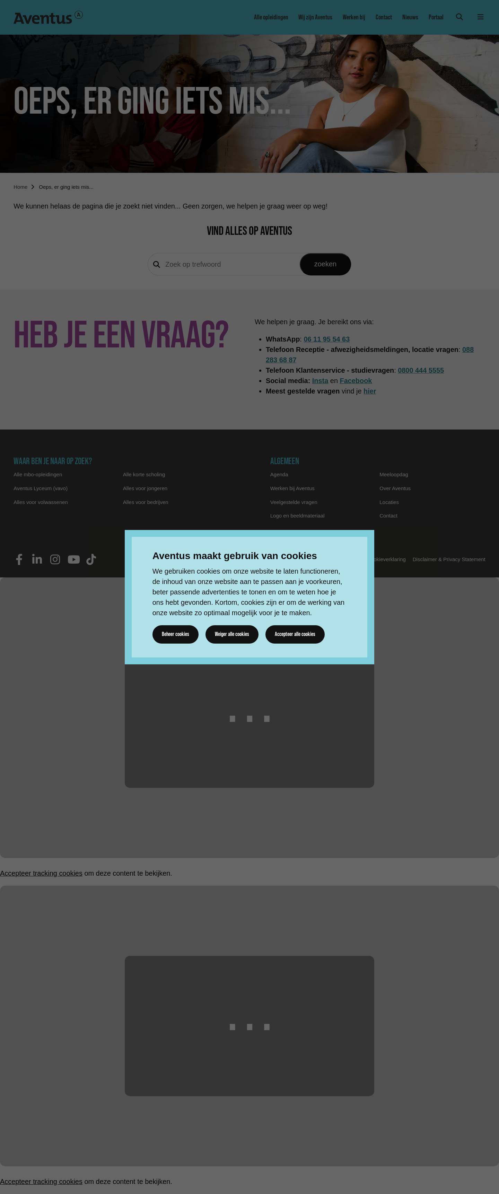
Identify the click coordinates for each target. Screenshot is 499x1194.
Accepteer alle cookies (295, 634)
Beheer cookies (176, 634)
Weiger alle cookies (232, 634)
